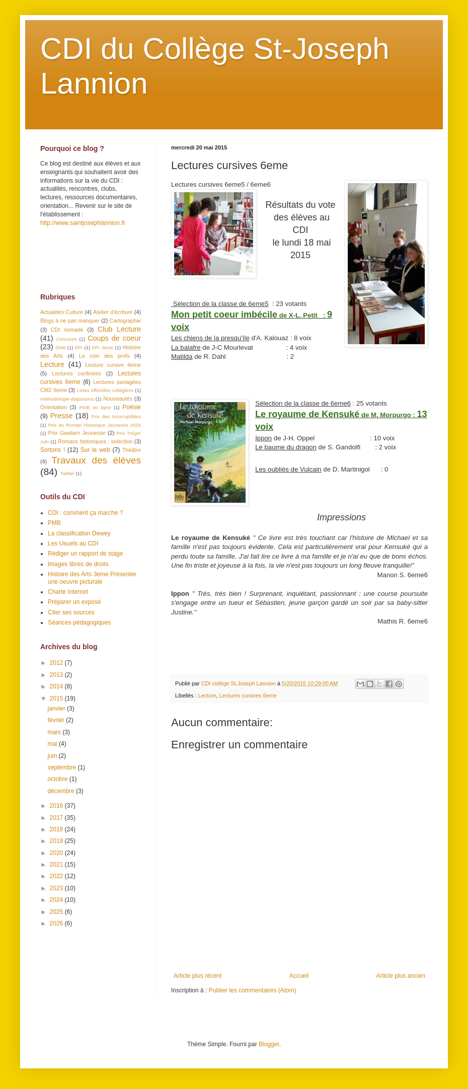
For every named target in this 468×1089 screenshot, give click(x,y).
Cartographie (125, 321)
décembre (61, 791)
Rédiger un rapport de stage (85, 553)
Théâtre (131, 450)
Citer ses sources (71, 612)
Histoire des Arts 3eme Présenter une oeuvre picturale (92, 578)
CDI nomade (67, 330)
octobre (58, 779)
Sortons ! (52, 449)
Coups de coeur (114, 338)
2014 (57, 686)
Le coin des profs (104, 356)
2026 (57, 923)
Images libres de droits (78, 564)
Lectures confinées (76, 373)
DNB (60, 347)
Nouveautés (117, 399)
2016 (57, 805)
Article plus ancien (400, 975)
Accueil (299, 975)
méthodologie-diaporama (67, 399)
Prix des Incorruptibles (116, 416)
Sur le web (95, 449)
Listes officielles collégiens (105, 390)
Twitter (67, 473)
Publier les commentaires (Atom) (252, 990)
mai (53, 743)
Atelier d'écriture (112, 312)
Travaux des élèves (96, 460)
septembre (62, 767)
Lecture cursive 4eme (113, 365)
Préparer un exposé (74, 601)
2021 (57, 864)
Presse (61, 416)
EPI (79, 347)
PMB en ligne (95, 407)
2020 (57, 853)
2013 (57, 674)
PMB (54, 522)
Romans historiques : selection (95, 441)
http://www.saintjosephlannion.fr (82, 222)
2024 (57, 899)
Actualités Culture (61, 312)
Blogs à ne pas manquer (70, 321)
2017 (57, 817)
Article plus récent (197, 975)
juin (52, 755)
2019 (57, 840)
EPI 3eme (102, 347)
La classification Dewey (79, 533)
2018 (57, 829)
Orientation (53, 407)
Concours (66, 339)
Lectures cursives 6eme (248, 695)
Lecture (207, 695)
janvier (57, 708)
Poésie (131, 407)
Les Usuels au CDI (73, 543)
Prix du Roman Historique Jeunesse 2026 (94, 425)
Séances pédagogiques (79, 622)
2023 (57, 888)
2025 (57, 911)
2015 (57, 698)
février (56, 720)
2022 (57, 876)
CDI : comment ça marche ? (85, 512)
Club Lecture (119, 329)
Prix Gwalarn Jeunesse (77, 433)
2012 (57, 662)
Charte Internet (68, 591)
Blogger (269, 1044)
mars (54, 732)
